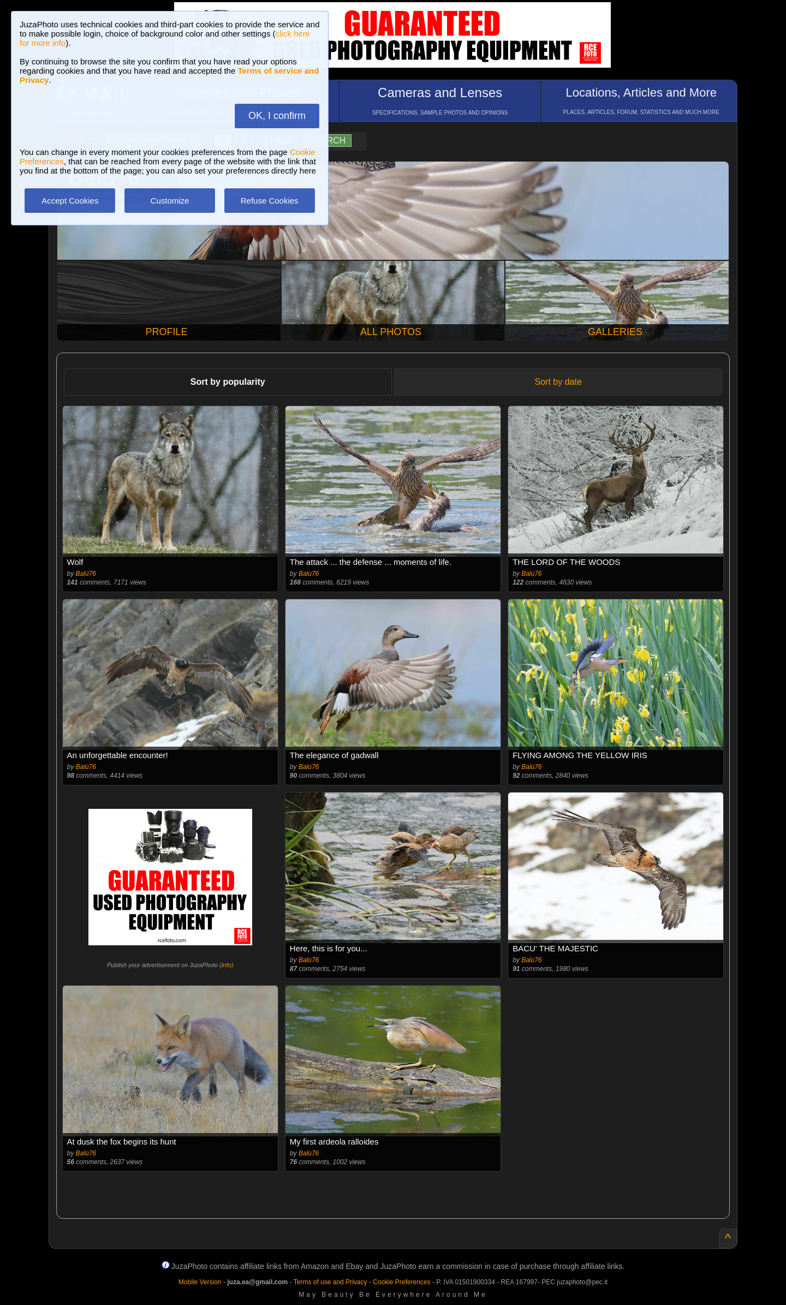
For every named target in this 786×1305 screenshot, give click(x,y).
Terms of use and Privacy (330, 1282)
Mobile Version (200, 1282)
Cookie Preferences (401, 1282)
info (226, 965)
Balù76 (86, 573)
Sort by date (558, 381)
